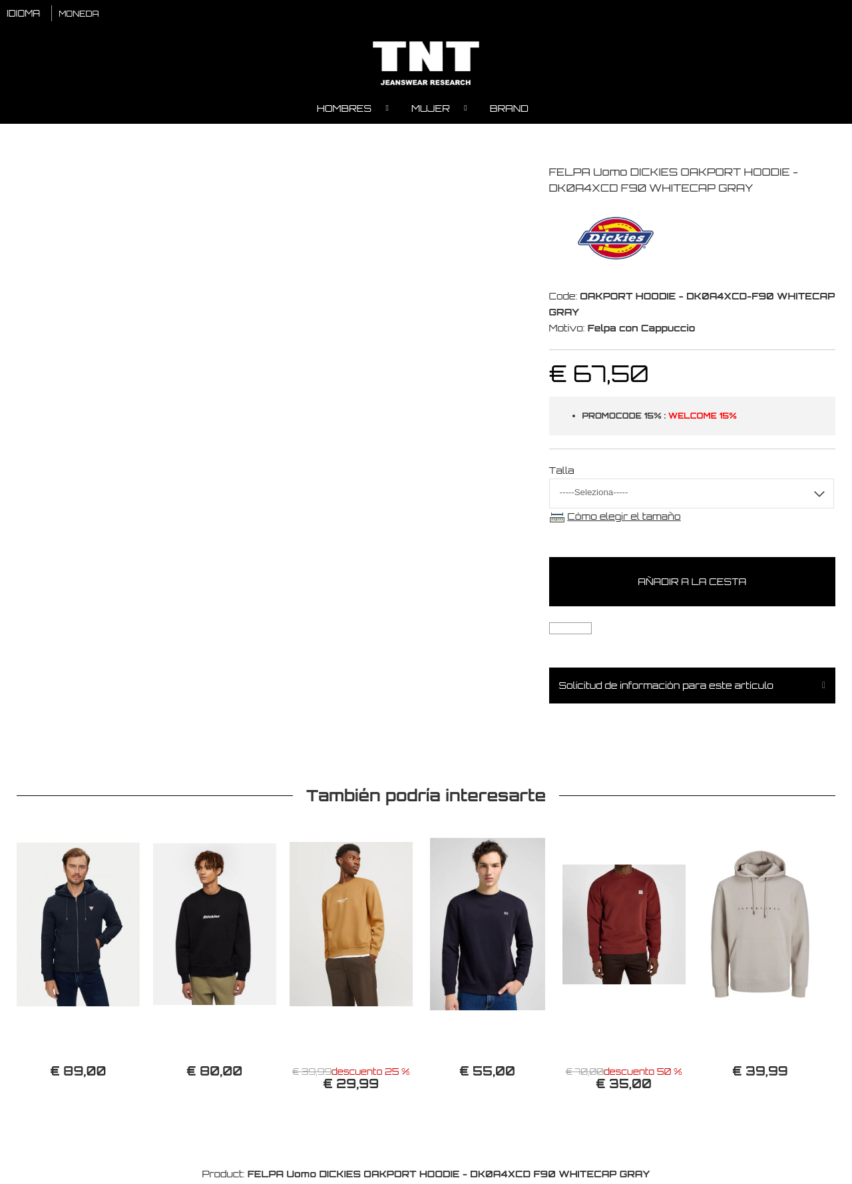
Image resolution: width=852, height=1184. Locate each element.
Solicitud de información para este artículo (666, 687)
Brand (509, 110)
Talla (561, 472)
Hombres (344, 110)
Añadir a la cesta (692, 583)
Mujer (430, 110)
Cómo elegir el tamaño (623, 518)
